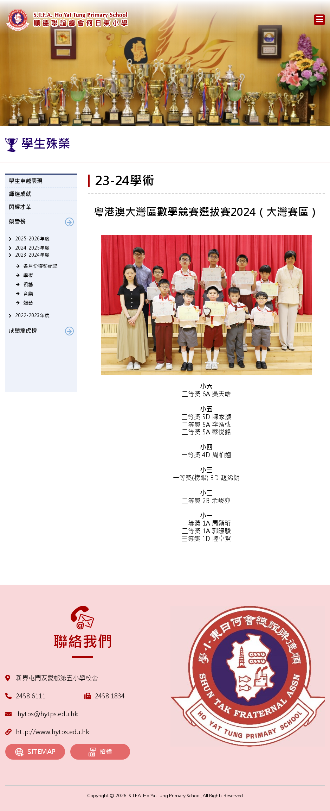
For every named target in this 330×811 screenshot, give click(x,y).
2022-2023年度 (32, 315)
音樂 (28, 293)
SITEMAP (35, 752)
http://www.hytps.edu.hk (47, 732)
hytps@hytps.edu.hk (41, 714)
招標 (100, 752)
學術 (28, 275)
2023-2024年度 (32, 255)
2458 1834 (110, 696)
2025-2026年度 (32, 238)
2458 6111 (31, 696)
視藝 (28, 284)
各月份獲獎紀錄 (40, 266)
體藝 (28, 303)
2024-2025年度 (32, 248)
